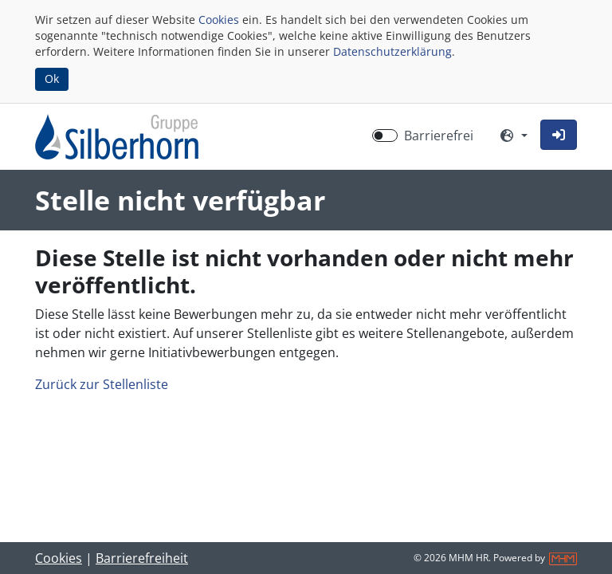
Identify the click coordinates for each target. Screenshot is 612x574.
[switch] (385, 135)
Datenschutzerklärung (392, 51)
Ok (52, 78)
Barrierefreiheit (142, 558)
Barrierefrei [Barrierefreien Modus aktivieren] (438, 135)
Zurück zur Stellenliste (101, 384)
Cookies (218, 19)
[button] (558, 135)
